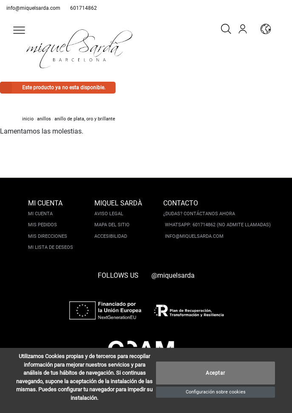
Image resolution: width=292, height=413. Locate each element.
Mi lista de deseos (50, 247)
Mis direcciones (47, 236)
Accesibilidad (110, 236)
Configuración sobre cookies (216, 392)
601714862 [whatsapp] (83, 8)
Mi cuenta (40, 213)
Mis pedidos (42, 225)
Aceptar (215, 373)
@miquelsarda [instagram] (173, 275)
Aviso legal (108, 213)
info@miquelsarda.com (33, 8)
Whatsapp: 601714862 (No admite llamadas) (218, 225)
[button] (19, 30)
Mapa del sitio (112, 225)
